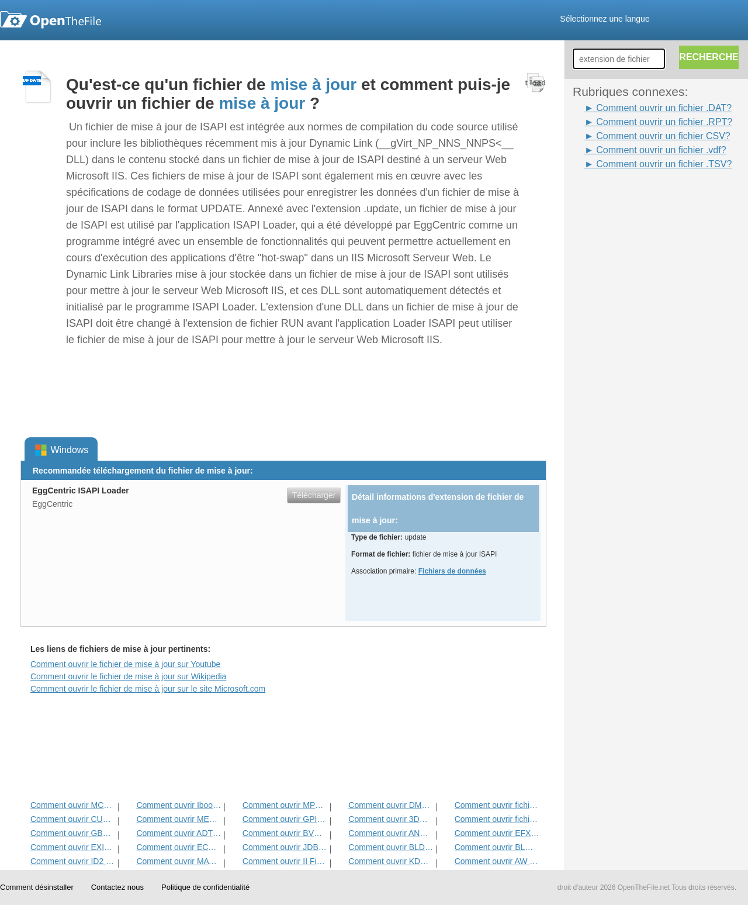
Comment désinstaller (37, 887)
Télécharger (314, 495)
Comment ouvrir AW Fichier (497, 861)
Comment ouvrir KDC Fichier (390, 861)
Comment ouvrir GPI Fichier (285, 819)
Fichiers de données (452, 571)
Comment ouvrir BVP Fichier (285, 833)
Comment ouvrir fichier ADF (497, 805)
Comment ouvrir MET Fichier (178, 819)
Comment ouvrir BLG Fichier (497, 847)
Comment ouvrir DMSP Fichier (390, 805)
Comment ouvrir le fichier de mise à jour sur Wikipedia (128, 676)
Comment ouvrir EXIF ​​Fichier (72, 847)
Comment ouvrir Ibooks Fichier (178, 805)
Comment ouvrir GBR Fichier (72, 833)
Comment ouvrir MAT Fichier (178, 861)
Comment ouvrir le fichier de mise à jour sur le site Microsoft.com (147, 688)
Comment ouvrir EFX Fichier (497, 833)
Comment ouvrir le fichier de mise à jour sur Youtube (125, 664)
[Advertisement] (619, 346)
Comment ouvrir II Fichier (285, 861)
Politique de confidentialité (205, 887)
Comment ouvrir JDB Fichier (285, 847)
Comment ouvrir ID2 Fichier (72, 861)
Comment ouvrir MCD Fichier (72, 805)
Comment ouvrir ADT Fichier (178, 833)
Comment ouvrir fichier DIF (497, 819)
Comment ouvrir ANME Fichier (390, 833)
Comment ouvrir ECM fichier (178, 847)
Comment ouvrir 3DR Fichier (390, 819)
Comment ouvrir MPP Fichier (285, 805)
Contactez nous (117, 887)
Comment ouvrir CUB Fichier (72, 819)
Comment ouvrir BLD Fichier (390, 847)
